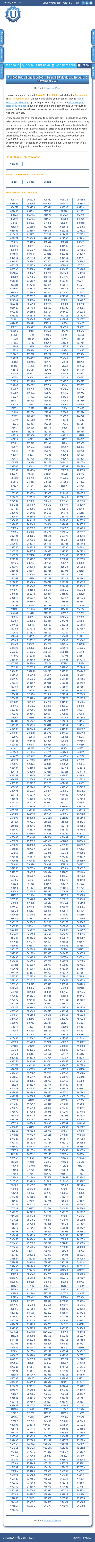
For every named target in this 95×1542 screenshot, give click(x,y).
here (80, 121)
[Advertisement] (47, 46)
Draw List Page (52, 88)
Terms (77, 1538)
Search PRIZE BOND (36, 65)
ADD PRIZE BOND (64, 65)
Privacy (88, 1538)
